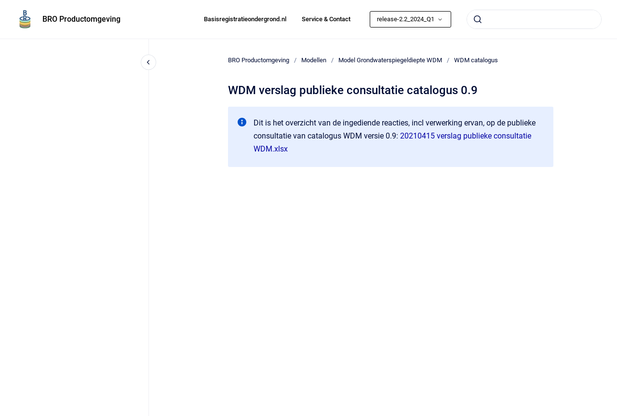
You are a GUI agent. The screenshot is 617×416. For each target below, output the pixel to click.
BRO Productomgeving (81, 19)
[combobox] (534, 19)
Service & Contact (326, 19)
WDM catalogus (476, 60)
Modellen (313, 60)
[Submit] (477, 19)
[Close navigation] (148, 62)
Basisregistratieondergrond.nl (245, 19)
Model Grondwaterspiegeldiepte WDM (390, 60)
